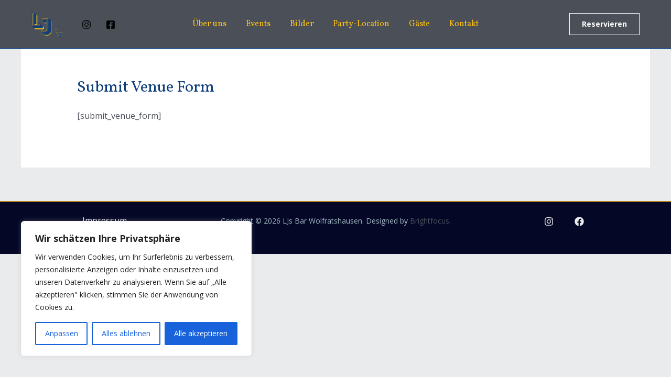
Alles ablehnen (126, 333)
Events (262, 24)
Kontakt (457, 24)
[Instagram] (86, 24)
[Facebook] (110, 24)
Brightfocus (429, 221)
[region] (136, 288)
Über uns (216, 24)
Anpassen (61, 333)
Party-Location (360, 24)
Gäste (415, 24)
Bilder (303, 24)
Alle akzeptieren (201, 333)
